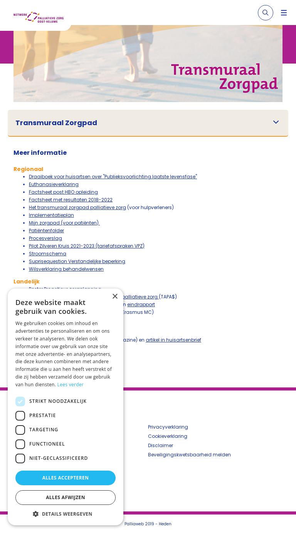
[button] (65, 514)
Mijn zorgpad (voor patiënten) (64, 223)
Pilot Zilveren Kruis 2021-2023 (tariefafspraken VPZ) (87, 246)
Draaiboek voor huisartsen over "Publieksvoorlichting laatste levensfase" (113, 176)
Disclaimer (160, 445)
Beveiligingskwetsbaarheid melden (189, 454)
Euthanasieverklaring (54, 184)
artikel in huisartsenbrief (173, 340)
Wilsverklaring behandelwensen (66, 269)
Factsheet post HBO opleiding (63, 192)
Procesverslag (45, 238)
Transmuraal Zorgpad (56, 123)
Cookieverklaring (167, 436)
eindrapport (141, 304)
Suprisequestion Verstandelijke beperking (77, 261)
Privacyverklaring (168, 427)
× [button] (115, 297)
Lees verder (70, 384)
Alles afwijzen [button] (65, 497)
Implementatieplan (51, 215)
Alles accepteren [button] (65, 477)
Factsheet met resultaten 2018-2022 (71, 199)
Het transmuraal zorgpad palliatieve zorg (77, 207)
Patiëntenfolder (46, 230)
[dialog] (65, 406)
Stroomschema (47, 253)
